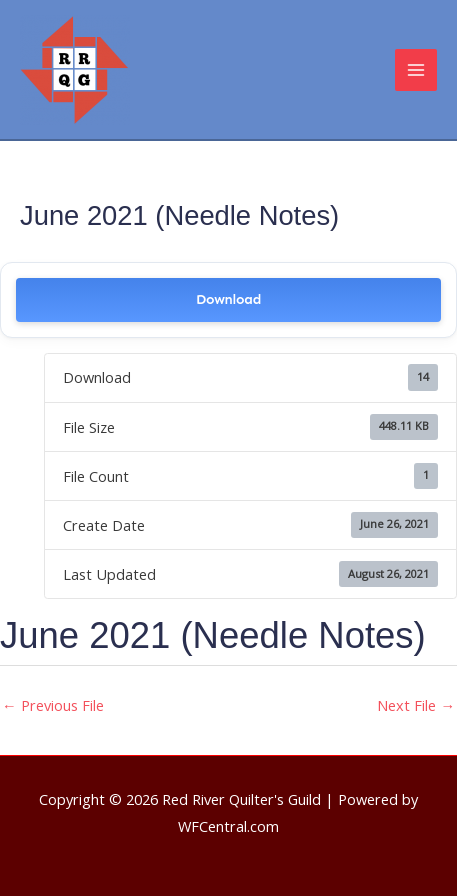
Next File (416, 705)
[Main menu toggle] (416, 70)
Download (228, 299)
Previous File (53, 705)
